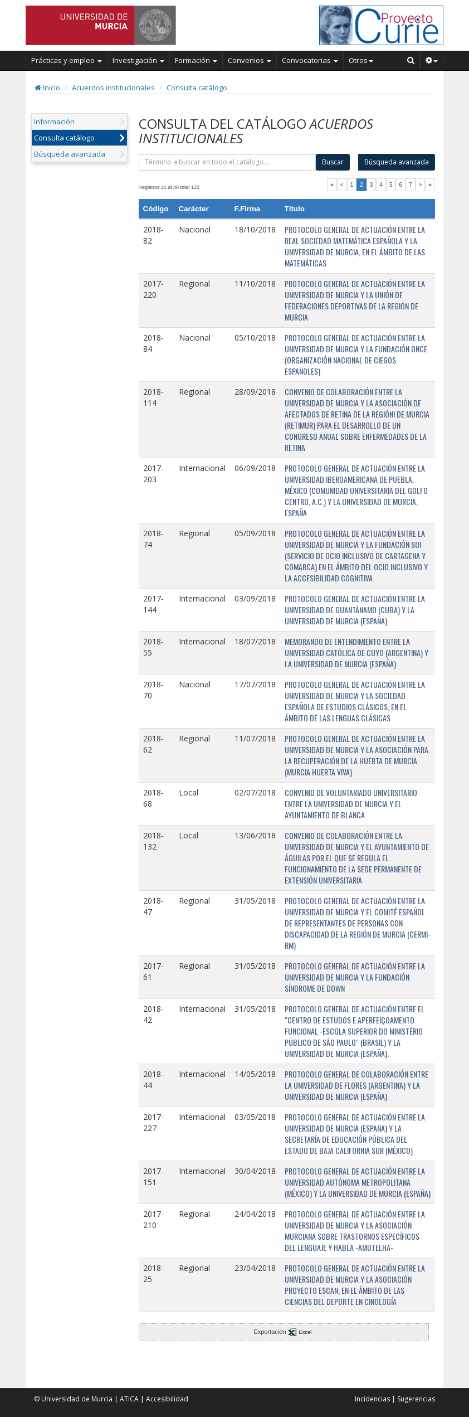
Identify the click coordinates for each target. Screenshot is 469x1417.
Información (54, 122)
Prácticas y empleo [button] (66, 60)
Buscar (333, 162)
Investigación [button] (138, 60)
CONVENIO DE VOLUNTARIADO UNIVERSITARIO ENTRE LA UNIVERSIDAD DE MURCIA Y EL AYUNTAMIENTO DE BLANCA (351, 804)
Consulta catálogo (197, 88)
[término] (227, 162)
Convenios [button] (249, 60)
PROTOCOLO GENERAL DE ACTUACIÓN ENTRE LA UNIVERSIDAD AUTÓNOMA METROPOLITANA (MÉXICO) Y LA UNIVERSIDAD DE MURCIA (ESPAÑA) (358, 1182)
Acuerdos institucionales (113, 88)
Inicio (47, 88)
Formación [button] (196, 60)
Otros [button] (361, 60)
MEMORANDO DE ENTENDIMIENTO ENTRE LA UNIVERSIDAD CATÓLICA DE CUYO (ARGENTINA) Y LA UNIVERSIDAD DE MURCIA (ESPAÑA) (356, 652)
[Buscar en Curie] (411, 60)
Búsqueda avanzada (69, 154)
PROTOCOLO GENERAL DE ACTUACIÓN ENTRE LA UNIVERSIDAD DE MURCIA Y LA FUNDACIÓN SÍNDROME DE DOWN (355, 977)
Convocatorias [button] (310, 60)
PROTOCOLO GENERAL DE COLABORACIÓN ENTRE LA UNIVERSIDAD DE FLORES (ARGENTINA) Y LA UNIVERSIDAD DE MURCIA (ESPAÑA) (356, 1085)
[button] (432, 60)
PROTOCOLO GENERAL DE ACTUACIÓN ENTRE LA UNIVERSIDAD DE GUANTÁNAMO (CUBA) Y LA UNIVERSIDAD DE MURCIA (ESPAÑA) (355, 610)
